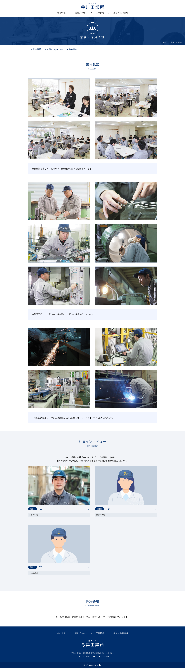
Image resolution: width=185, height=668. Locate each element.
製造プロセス (81, 12)
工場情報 (100, 12)
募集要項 (73, 49)
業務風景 (37, 49)
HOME (164, 42)
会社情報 (61, 12)
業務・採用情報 (120, 12)
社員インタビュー (55, 49)
